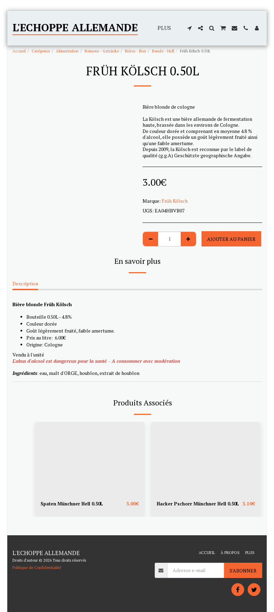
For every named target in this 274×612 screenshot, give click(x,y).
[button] (189, 28)
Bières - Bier (135, 50)
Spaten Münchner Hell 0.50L (74, 504)
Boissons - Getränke (102, 50)
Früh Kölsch (175, 201)
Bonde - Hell (163, 50)
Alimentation (67, 50)
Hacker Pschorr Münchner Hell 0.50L (193, 507)
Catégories (41, 50)
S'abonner (243, 570)
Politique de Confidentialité (36, 567)
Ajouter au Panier (231, 239)
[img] (89, 458)
